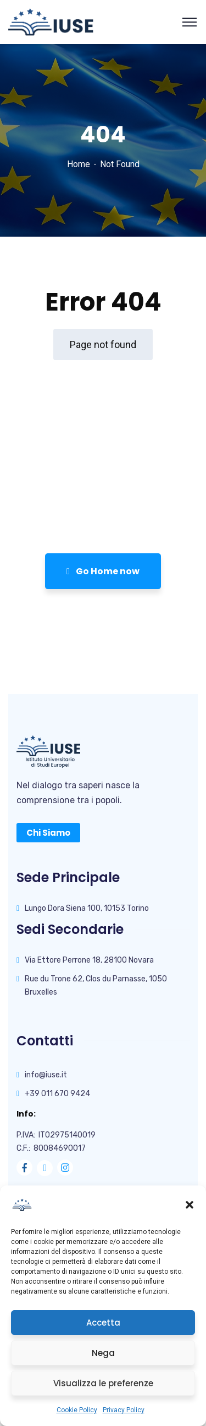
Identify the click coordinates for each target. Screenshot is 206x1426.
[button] (189, 1204)
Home (78, 164)
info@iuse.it (46, 1075)
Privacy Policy (123, 1410)
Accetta (103, 1322)
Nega (103, 1353)
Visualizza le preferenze (103, 1383)
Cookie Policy (77, 1410)
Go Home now (103, 571)
